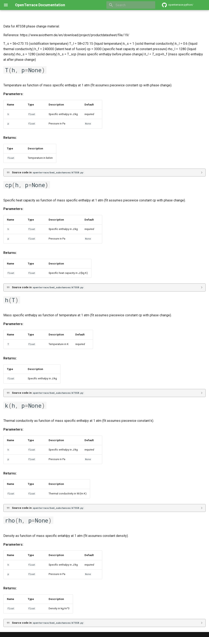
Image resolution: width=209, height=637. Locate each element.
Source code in (48, 172)
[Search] (130, 5)
